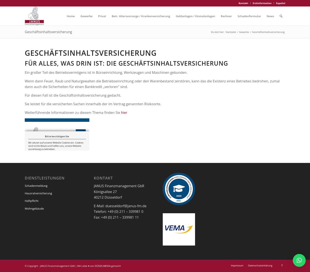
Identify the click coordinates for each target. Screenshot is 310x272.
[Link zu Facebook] (282, 265)
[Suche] (281, 16)
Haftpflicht (32, 201)
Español (280, 3)
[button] (299, 260)
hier (124, 112)
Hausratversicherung (38, 193)
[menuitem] (243, 3)
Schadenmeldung (36, 186)
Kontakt (243, 3)
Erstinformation (262, 3)
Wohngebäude (34, 208)
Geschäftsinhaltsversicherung (48, 31)
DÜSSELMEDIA (103, 265)
